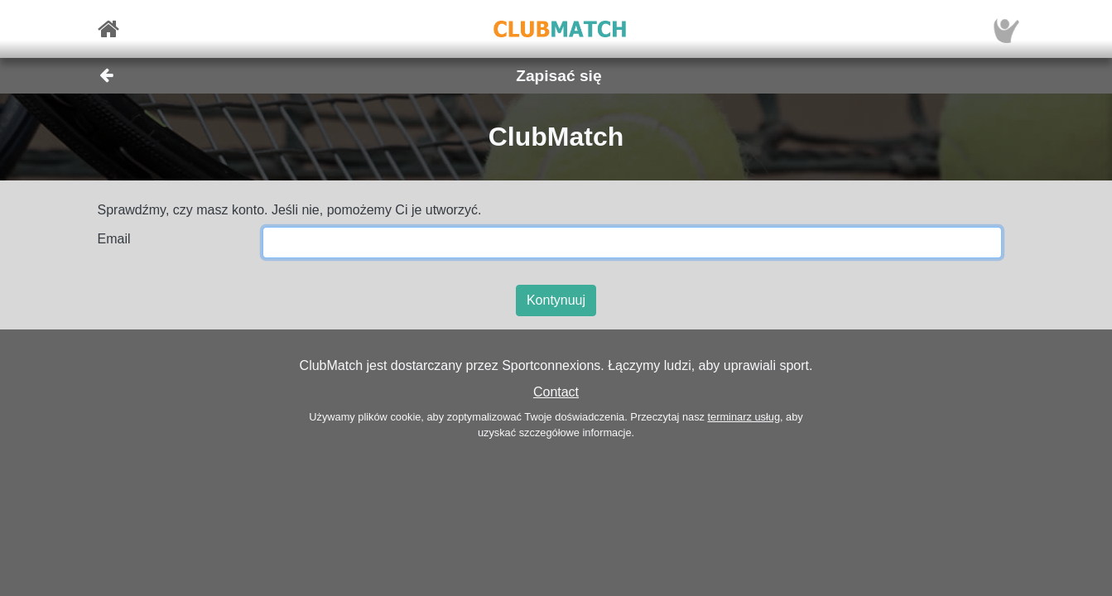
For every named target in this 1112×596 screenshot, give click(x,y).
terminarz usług (744, 417)
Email (114, 239)
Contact (556, 392)
